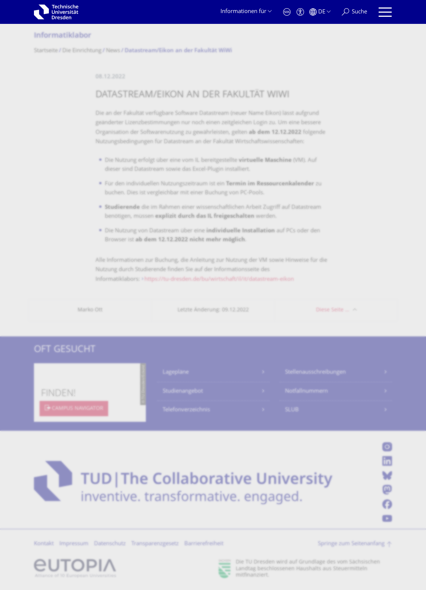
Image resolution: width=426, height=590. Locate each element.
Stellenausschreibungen (315, 372)
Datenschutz (110, 544)
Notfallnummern (306, 391)
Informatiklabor (62, 36)
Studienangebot (183, 391)
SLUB (292, 410)
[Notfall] (287, 12)
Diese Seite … (332, 310)
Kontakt (44, 544)
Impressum (73, 544)
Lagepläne (176, 372)
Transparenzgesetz (155, 544)
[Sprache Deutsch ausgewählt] (320, 12)
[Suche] (354, 12)
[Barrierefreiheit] (300, 12)
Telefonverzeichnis (186, 410)
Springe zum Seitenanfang (351, 544)
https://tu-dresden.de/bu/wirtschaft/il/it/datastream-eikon (219, 279)
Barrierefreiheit (203, 544)
